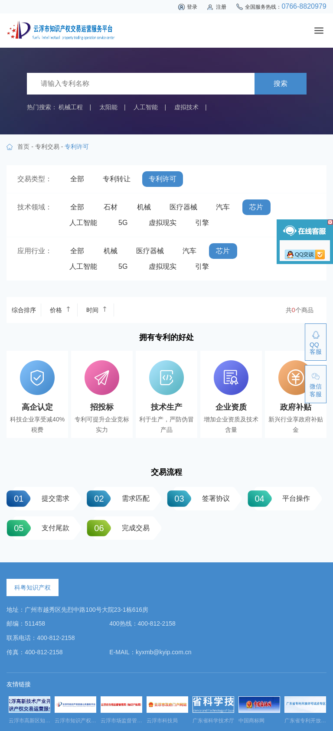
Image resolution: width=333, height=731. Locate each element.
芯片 (256, 207)
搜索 (280, 83)
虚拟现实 (162, 222)
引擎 (202, 222)
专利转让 (117, 179)
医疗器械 (183, 207)
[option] (29, 712)
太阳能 (108, 107)
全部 (77, 179)
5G (122, 222)
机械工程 (71, 107)
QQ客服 (316, 348)
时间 (96, 309)
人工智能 (146, 107)
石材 (111, 207)
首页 (23, 146)
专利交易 (47, 146)
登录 (192, 7)
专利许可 (162, 179)
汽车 (223, 207)
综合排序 (24, 310)
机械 (144, 207)
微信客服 (316, 390)
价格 (60, 309)
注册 (221, 7)
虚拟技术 (186, 107)
